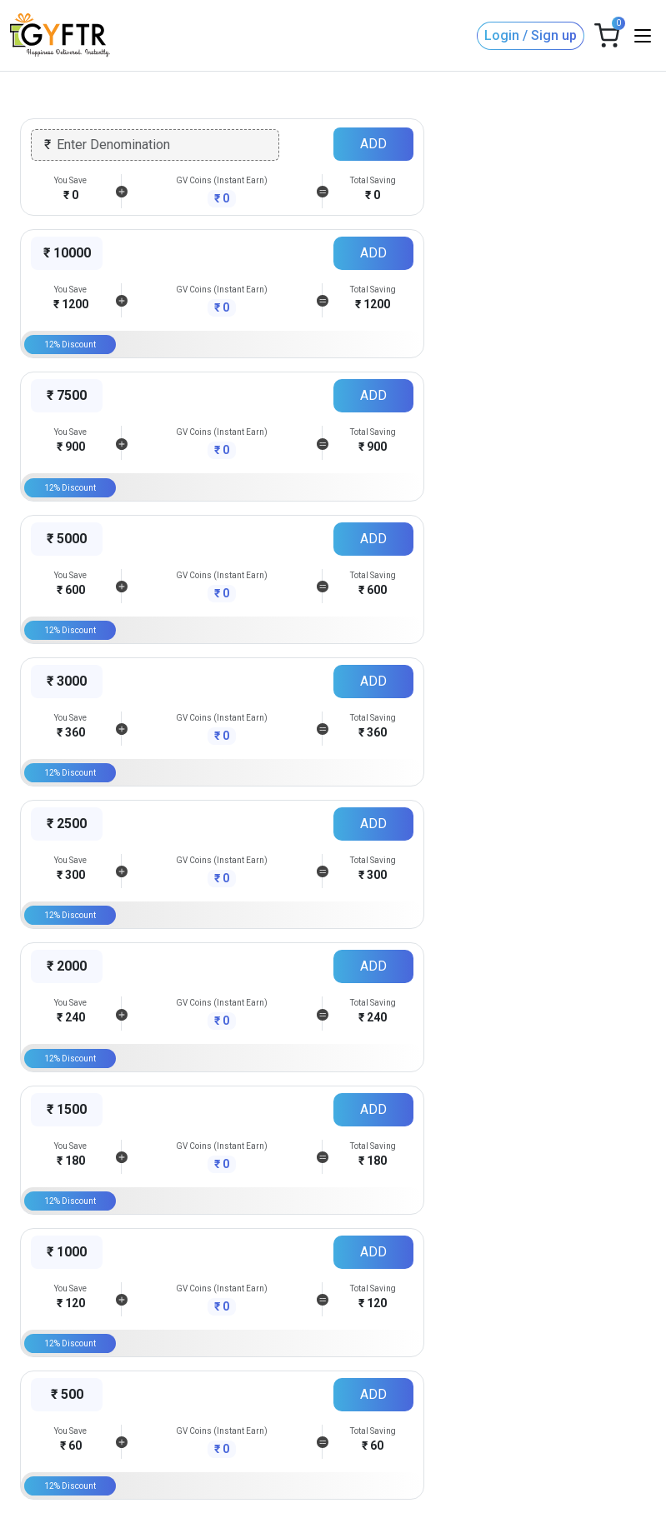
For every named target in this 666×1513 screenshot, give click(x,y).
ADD (373, 144)
